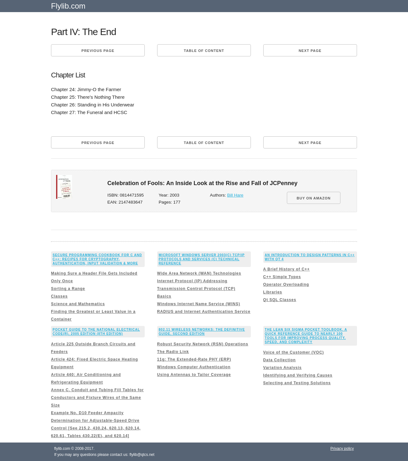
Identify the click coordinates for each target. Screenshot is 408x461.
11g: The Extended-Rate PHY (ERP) (194, 359)
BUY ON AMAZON (314, 198)
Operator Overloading (286, 284)
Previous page (98, 51)
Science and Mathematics (78, 304)
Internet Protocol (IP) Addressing (192, 281)
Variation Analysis (282, 367)
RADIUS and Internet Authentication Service (204, 311)
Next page (310, 51)
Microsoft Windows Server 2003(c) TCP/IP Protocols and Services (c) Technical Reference (202, 259)
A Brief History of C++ (286, 269)
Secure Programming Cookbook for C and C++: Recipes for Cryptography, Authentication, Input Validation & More (97, 259)
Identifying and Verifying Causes (297, 375)
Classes (59, 296)
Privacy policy (342, 448)
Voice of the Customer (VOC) (293, 352)
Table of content (204, 51)
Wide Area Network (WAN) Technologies (199, 273)
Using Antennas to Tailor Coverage (194, 374)
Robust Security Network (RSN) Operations (202, 344)
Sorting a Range (68, 288)
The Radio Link (173, 351)
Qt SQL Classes (279, 300)
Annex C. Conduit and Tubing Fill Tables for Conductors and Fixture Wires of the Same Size (97, 397)
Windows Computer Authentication (193, 367)
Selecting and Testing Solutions (297, 383)
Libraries (272, 292)
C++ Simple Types (282, 277)
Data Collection (279, 360)
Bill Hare (235, 195)
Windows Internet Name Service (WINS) (198, 304)
